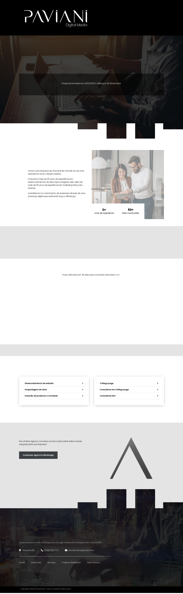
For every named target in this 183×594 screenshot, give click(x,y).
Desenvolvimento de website (39, 383)
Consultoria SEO (108, 395)
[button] (54, 383)
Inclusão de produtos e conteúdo (41, 395)
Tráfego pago (106, 383)
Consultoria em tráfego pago (114, 389)
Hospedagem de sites (36, 389)
